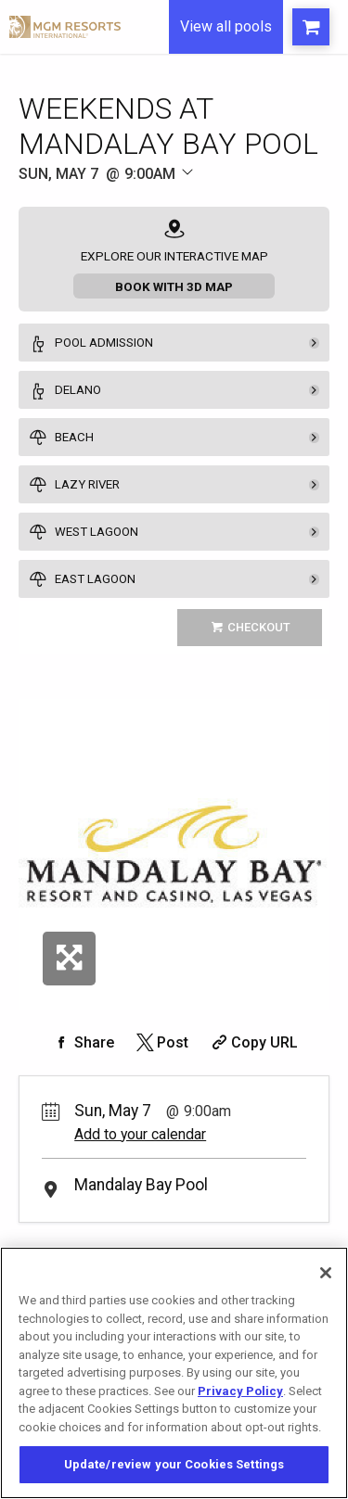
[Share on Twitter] (161, 1042)
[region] (174, 1373)
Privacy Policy (240, 1391)
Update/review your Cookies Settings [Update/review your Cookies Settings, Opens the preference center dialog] (174, 1464)
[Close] (325, 1272)
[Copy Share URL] (253, 1042)
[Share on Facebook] (82, 1042)
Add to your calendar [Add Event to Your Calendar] (140, 1134)
